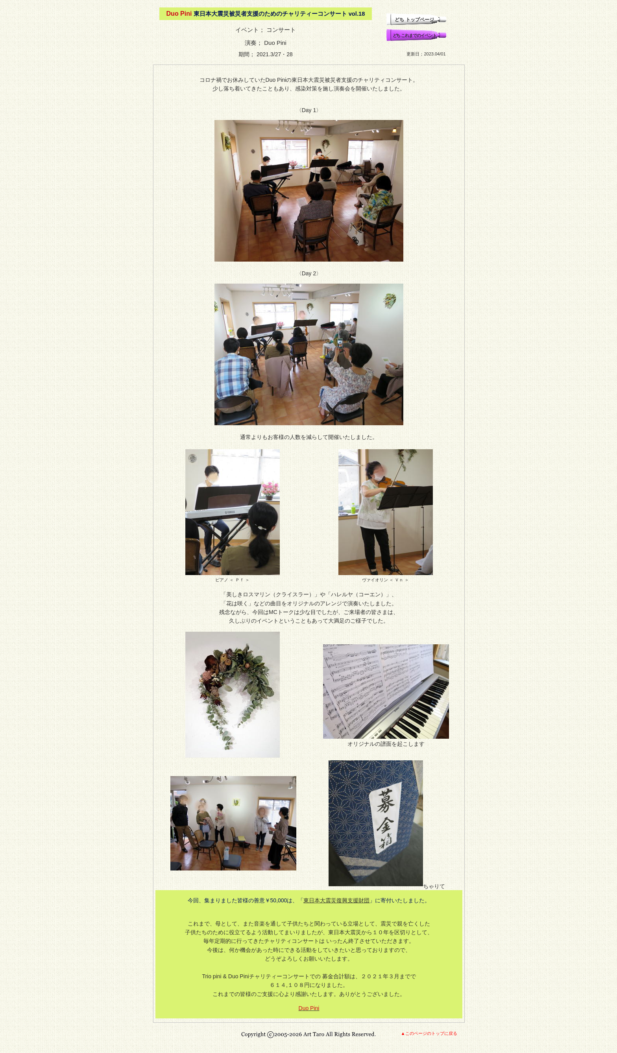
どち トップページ (414, 19)
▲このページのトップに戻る (429, 1033)
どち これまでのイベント (414, 35)
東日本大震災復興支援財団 (336, 900)
